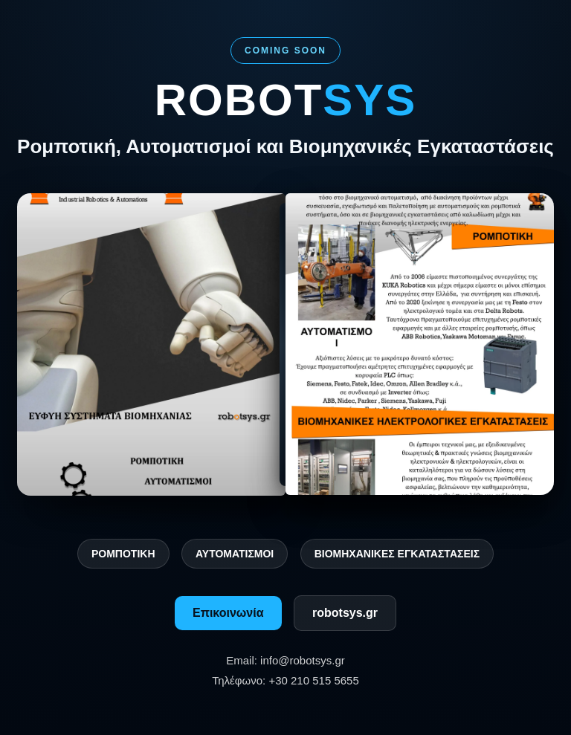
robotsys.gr (345, 612)
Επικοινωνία (228, 612)
